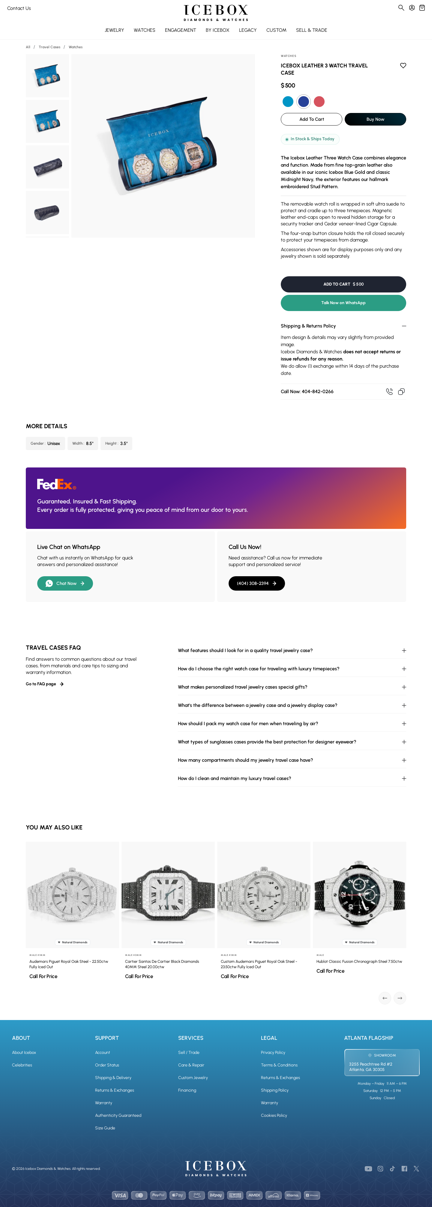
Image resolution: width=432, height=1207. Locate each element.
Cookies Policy (274, 1115)
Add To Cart (311, 119)
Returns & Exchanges (114, 1090)
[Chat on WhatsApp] (408, 1198)
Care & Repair (191, 1065)
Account (102, 1052)
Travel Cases (49, 47)
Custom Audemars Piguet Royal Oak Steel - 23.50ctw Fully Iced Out (261, 964)
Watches (75, 47)
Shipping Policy (275, 1090)
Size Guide (105, 1128)
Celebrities (22, 1065)
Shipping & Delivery (113, 1077)
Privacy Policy (273, 1052)
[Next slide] (400, 998)
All (28, 47)
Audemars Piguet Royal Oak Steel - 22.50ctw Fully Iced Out (71, 964)
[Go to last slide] (385, 998)
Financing (187, 1090)
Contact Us (19, 8)
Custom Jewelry (193, 1077)
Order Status (107, 1065)
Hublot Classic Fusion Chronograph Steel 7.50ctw (362, 961)
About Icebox (24, 1052)
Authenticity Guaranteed (118, 1115)
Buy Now (376, 119)
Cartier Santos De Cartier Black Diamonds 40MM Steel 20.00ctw (165, 964)
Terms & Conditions (279, 1065)
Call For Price (46, 976)
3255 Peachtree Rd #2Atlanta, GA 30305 (370, 1067)
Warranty (103, 1102)
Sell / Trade (189, 1052)
